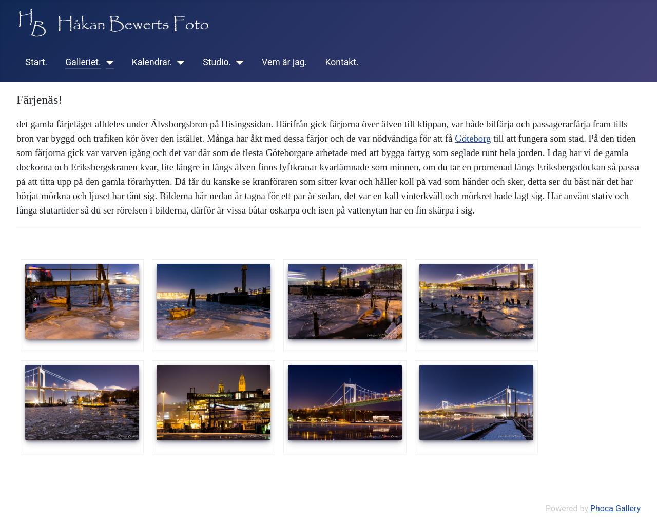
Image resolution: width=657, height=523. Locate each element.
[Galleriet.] (107, 62)
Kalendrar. (152, 62)
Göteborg (473, 138)
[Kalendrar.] (178, 62)
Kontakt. (341, 62)
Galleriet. (83, 62)
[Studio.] (237, 62)
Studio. (217, 62)
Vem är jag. (284, 62)
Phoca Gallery (615, 508)
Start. (37, 62)
